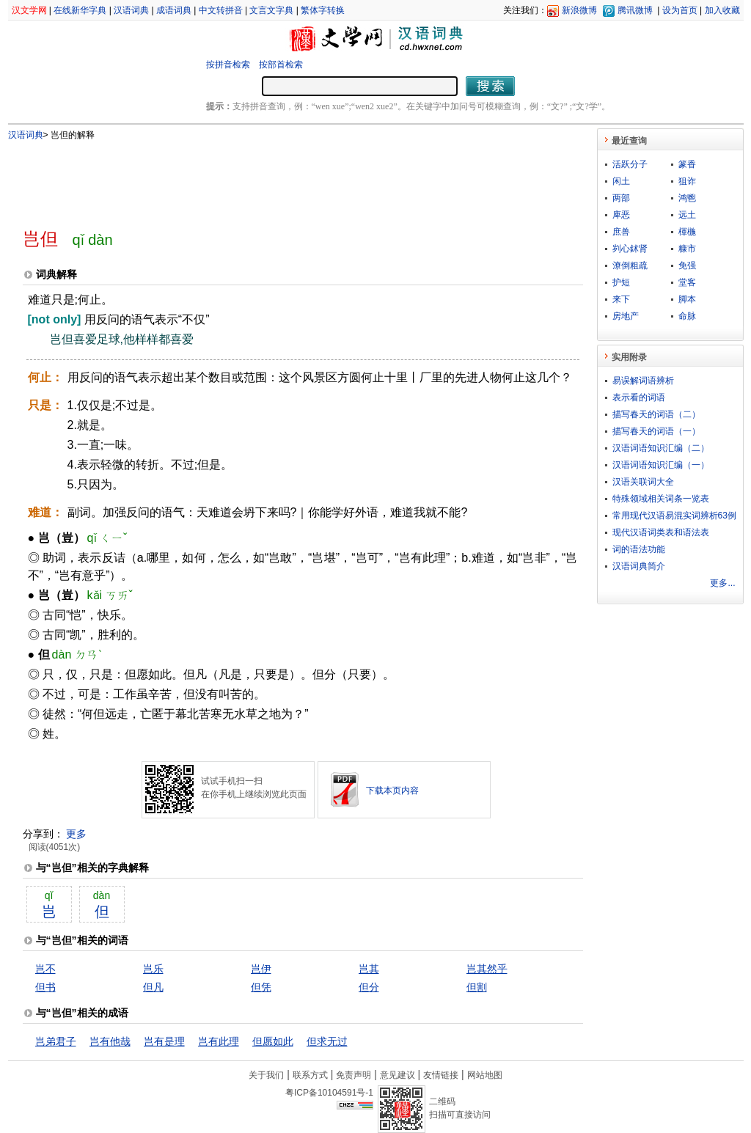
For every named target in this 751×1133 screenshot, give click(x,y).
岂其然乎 (487, 969)
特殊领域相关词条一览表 (660, 499)
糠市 (687, 248)
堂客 (687, 282)
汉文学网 (29, 10)
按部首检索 (281, 64)
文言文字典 (271, 10)
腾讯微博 (635, 10)
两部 (621, 198)
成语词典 (173, 10)
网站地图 (484, 1075)
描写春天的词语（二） (656, 414)
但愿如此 (272, 1041)
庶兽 (621, 232)
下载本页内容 (392, 790)
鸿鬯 (687, 198)
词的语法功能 (638, 549)
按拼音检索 (228, 64)
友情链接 (440, 1075)
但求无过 (327, 1041)
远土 (687, 215)
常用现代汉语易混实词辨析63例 (674, 515)
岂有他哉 (110, 1041)
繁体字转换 (323, 10)
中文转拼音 (221, 10)
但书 (45, 987)
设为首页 (679, 10)
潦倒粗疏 (630, 265)
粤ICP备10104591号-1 (329, 1093)
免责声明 (353, 1075)
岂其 (369, 969)
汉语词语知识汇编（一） (660, 465)
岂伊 (261, 969)
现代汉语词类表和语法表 (660, 532)
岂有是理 (164, 1041)
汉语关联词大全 (643, 482)
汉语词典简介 (638, 566)
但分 (369, 987)
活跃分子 (630, 164)
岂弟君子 (55, 1041)
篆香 (687, 164)
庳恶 (621, 215)
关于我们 (266, 1075)
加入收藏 (722, 10)
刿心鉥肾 (630, 248)
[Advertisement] (279, 178)
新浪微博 (579, 10)
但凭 (261, 987)
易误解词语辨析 (643, 380)
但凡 (153, 987)
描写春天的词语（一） (656, 431)
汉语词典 (131, 10)
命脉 (687, 316)
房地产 (625, 316)
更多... (722, 583)
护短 (621, 282)
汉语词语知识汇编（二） (660, 448)
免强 (687, 265)
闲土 (621, 181)
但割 (476, 987)
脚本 (687, 299)
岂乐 (153, 969)
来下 (621, 299)
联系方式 (310, 1075)
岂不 (45, 969)
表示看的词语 (638, 397)
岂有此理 (218, 1041)
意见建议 (397, 1075)
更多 (76, 834)
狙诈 (687, 181)
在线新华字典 (80, 10)
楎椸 (687, 232)
